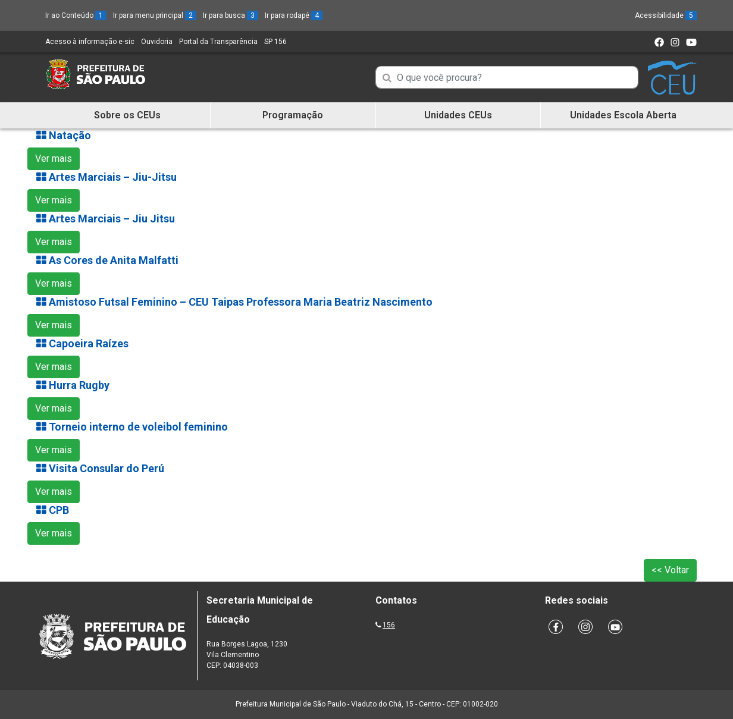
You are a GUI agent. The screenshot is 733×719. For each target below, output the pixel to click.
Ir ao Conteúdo (75, 15)
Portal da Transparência (218, 41)
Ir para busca (230, 15)
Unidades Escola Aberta (623, 115)
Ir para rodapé (293, 15)
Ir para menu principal (154, 15)
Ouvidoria (157, 41)
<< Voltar (670, 570)
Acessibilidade (666, 15)
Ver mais (53, 158)
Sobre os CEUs (127, 115)
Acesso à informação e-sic (89, 41)
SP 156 (275, 41)
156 (389, 625)
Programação (292, 115)
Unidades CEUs (458, 115)
